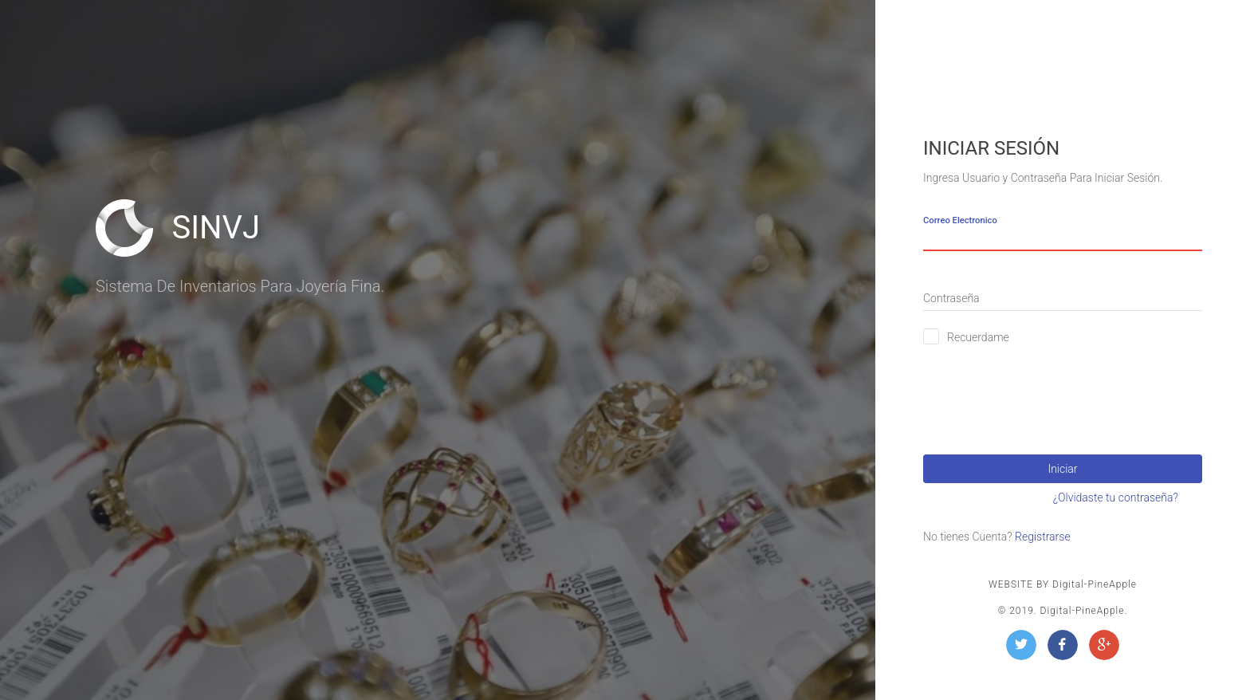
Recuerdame (978, 337)
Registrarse (1043, 536)
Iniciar (1062, 468)
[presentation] (1044, 393)
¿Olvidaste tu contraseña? (1115, 497)
